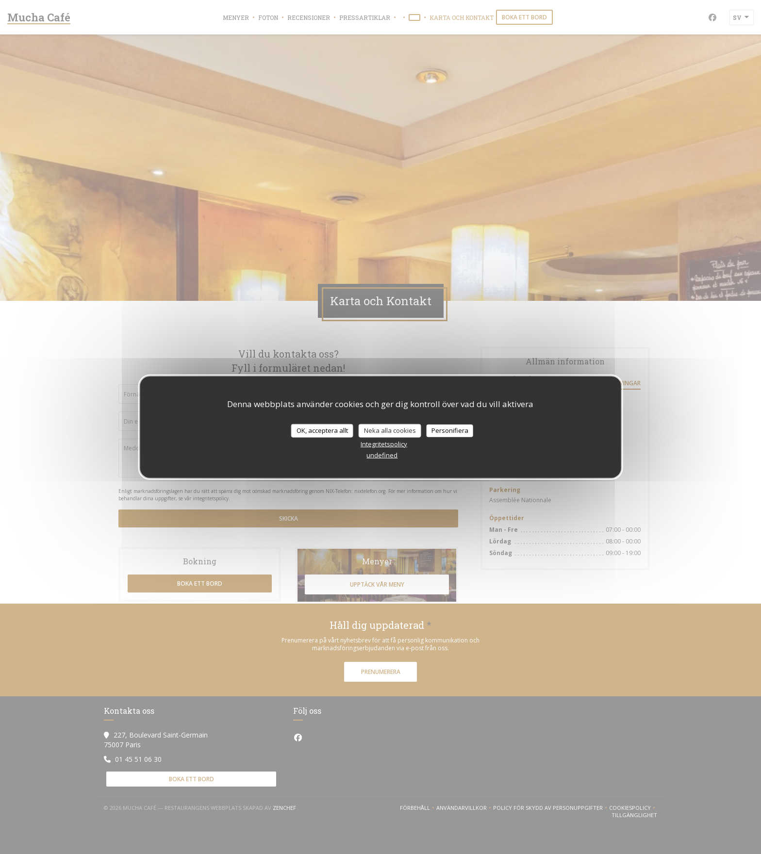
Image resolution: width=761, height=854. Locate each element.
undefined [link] (381, 454)
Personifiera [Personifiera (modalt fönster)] (449, 430)
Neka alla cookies (390, 430)
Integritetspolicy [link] (384, 443)
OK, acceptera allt (322, 430)
